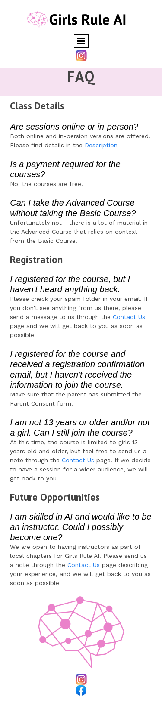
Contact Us (129, 316)
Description (101, 145)
